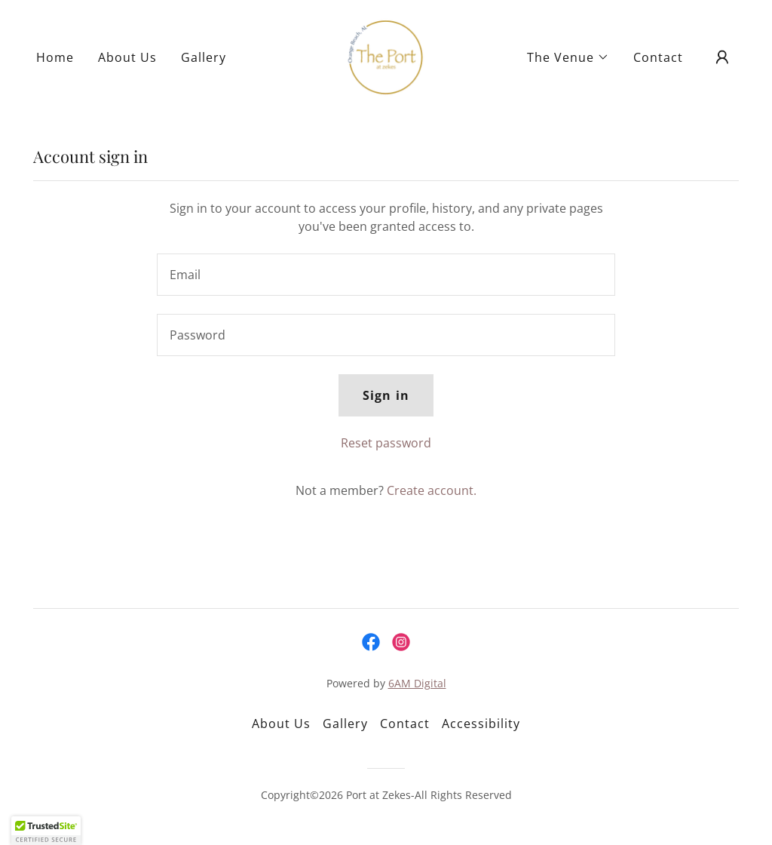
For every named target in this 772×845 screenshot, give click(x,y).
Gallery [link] (203, 57)
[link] (386, 56)
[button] (568, 57)
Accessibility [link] (481, 723)
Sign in (386, 395)
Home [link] (55, 57)
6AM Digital (417, 683)
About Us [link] (127, 57)
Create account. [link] (431, 490)
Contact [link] (658, 57)
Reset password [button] (386, 443)
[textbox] (386, 275)
